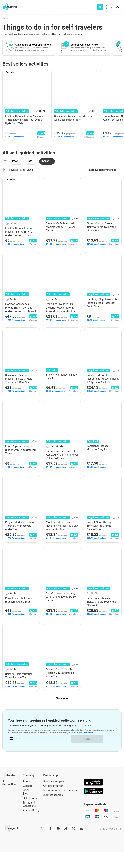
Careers (27, 785)
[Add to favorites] (44, 72)
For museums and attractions (60, 790)
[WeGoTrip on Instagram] (42, 828)
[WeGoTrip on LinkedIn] (81, 828)
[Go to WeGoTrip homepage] (11, 6)
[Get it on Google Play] (93, 791)
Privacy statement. (85, 733)
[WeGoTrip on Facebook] (50, 828)
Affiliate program (53, 785)
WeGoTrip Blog (29, 792)
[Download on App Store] (93, 782)
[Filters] (5, 161)
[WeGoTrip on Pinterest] (58, 828)
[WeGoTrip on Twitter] (73, 828)
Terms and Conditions (29, 804)
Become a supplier (53, 781)
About (26, 781)
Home (5, 18)
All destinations (9, 782)
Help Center (30, 798)
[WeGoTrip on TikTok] (65, 828)
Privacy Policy (31, 810)
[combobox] (61, 7)
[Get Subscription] (100, 7)
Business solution (53, 794)
